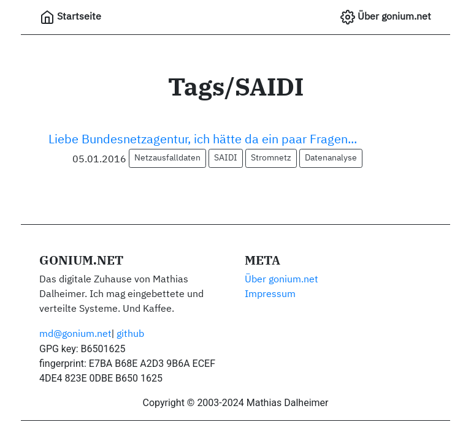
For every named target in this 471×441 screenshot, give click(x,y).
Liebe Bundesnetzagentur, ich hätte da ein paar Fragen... (202, 140)
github (130, 334)
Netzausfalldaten (167, 158)
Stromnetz (271, 158)
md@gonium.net (75, 334)
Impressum (270, 295)
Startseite (70, 17)
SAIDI (225, 158)
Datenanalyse (331, 158)
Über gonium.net (385, 17)
